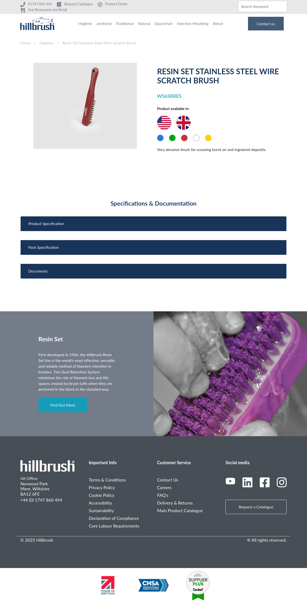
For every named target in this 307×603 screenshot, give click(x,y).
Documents (38, 271)
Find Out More (62, 405)
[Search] (263, 6)
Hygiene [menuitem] (85, 23)
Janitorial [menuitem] (104, 23)
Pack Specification (43, 247)
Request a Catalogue (256, 506)
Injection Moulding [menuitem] (192, 23)
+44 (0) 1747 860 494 (41, 500)
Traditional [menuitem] (125, 23)
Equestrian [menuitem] (163, 23)
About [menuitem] (218, 23)
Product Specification (46, 223)
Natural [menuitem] (144, 23)
